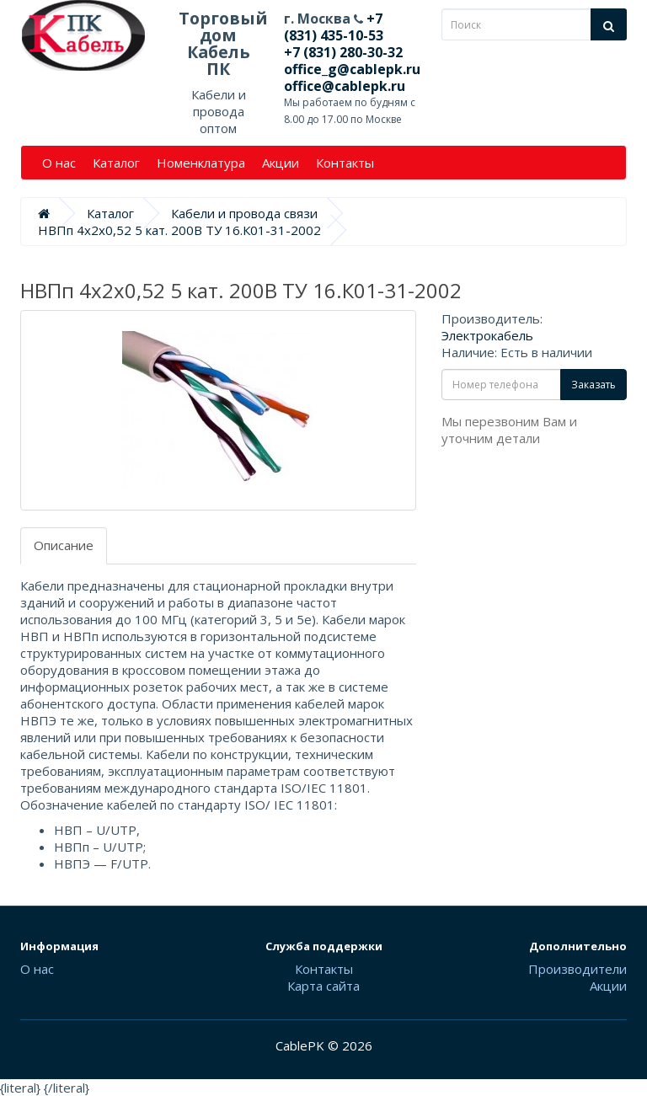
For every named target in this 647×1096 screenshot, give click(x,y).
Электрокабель (487, 335)
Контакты (345, 162)
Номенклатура (201, 162)
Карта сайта (323, 985)
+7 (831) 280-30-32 (343, 52)
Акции (280, 162)
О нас (59, 162)
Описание (64, 545)
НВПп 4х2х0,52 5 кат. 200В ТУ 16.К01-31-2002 (179, 230)
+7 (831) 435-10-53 (333, 27)
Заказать (593, 384)
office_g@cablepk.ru (352, 69)
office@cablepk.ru (344, 86)
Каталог (116, 162)
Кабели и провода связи (244, 213)
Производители (577, 968)
